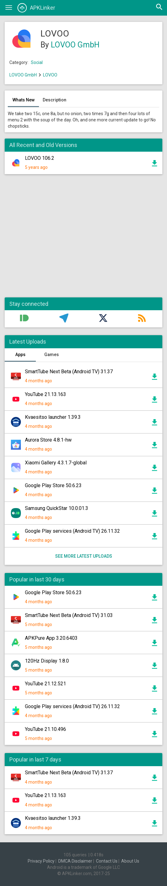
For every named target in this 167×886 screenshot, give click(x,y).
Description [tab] (54, 99)
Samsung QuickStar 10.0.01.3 (56, 508)
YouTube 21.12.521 (45, 684)
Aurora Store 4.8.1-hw (48, 440)
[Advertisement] (83, 239)
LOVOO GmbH (75, 44)
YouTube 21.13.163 (45, 394)
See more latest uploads (83, 556)
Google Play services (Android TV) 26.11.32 (72, 531)
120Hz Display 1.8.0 (47, 661)
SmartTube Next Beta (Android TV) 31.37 (69, 371)
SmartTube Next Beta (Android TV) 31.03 (69, 615)
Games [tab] (51, 354)
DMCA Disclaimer (75, 861)
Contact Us (106, 861)
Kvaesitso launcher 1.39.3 (53, 417)
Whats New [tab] (23, 99)
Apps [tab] (20, 354)
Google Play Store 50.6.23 (53, 485)
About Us (130, 861)
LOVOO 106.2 (39, 158)
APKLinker (36, 7)
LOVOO (50, 74)
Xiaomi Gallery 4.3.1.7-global (56, 463)
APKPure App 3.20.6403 (51, 638)
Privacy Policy (41, 861)
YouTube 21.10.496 (45, 729)
